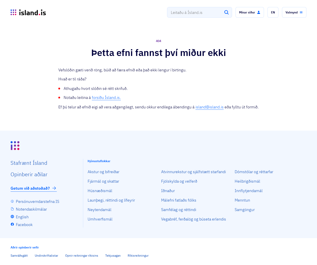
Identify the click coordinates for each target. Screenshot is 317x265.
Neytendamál (99, 209)
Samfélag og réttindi (178, 209)
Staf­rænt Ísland (29, 162)
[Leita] (226, 12)
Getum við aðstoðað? (34, 188)
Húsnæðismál (100, 190)
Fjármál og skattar (103, 181)
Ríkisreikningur (138, 256)
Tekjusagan (113, 256)
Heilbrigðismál (247, 181)
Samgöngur (245, 209)
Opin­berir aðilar (29, 174)
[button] (250, 12)
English (22, 216)
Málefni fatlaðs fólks (178, 200)
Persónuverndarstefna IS (37, 201)
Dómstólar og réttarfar (254, 171)
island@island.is (209, 106)
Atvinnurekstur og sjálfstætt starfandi (193, 171)
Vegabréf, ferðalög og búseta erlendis (193, 219)
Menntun (242, 200)
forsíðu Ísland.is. (106, 97)
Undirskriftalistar (46, 256)
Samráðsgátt (19, 256)
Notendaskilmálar (31, 209)
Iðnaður (168, 190)
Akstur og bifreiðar (103, 171)
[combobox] (199, 12)
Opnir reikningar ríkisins (81, 256)
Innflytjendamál (249, 190)
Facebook (24, 224)
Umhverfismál (100, 219)
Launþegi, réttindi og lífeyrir (111, 200)
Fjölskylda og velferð (179, 181)
